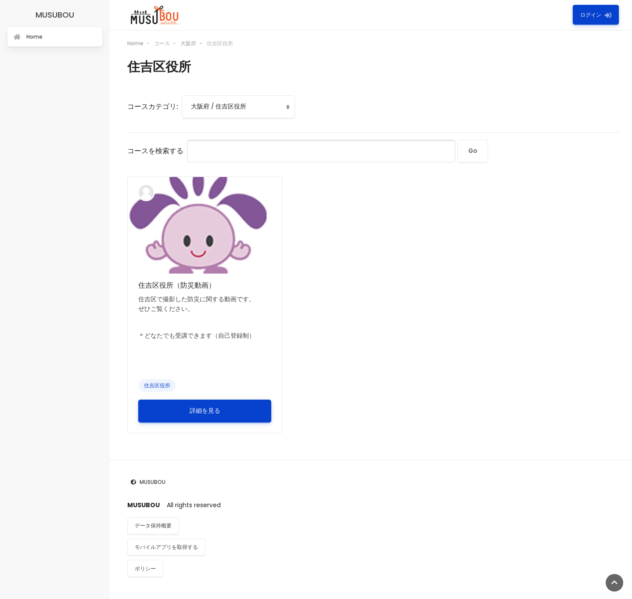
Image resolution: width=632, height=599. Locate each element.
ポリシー (145, 568)
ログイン (595, 14)
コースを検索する (155, 151)
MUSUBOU (152, 482)
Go (472, 151)
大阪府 (188, 43)
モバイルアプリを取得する (166, 547)
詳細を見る (205, 411)
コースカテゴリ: (152, 106)
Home (135, 43)
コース (162, 43)
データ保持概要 (153, 525)
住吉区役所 (220, 43)
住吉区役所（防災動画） (176, 285)
